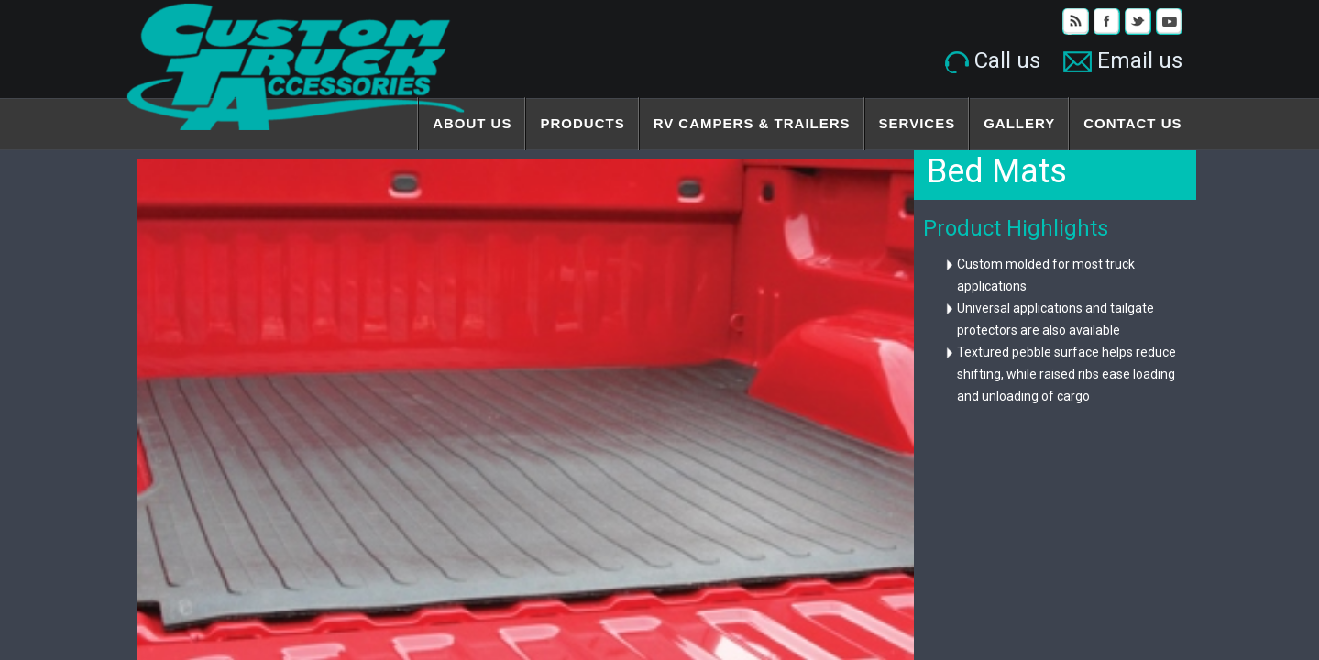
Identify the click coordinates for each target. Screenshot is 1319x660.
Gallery (1019, 123)
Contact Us (1132, 123)
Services (917, 123)
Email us (1122, 60)
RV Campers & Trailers (752, 123)
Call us (992, 60)
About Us (472, 123)
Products (582, 123)
